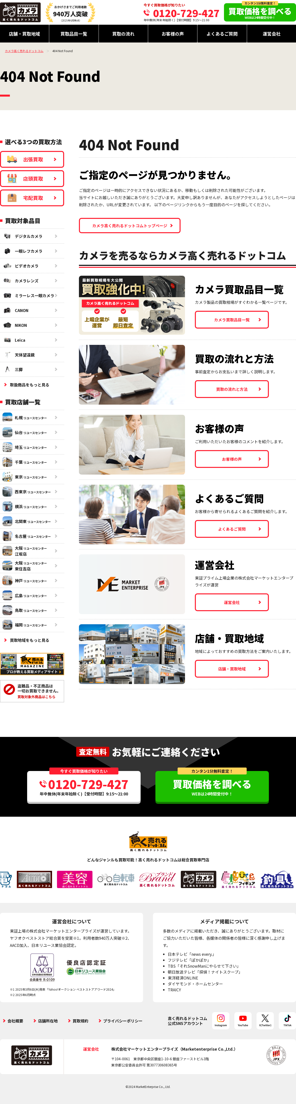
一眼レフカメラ (22, 251)
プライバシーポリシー (123, 1021)
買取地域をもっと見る (29, 640)
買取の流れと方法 (232, 389)
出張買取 (25, 159)
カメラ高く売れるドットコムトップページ (129, 226)
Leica (13, 340)
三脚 (12, 369)
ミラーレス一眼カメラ (28, 295)
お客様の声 (173, 33)
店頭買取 (25, 179)
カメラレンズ (20, 280)
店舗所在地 (48, 1021)
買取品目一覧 (73, 33)
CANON (15, 310)
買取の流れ (123, 33)
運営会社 (271, 33)
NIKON (14, 325)
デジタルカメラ (22, 236)
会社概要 (15, 1021)
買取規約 (80, 1021)
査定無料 (93, 751)
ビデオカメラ (20, 266)
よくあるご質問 (222, 33)
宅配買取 (25, 198)
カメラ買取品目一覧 (232, 320)
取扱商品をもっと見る (29, 385)
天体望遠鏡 (18, 354)
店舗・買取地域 (24, 33)
